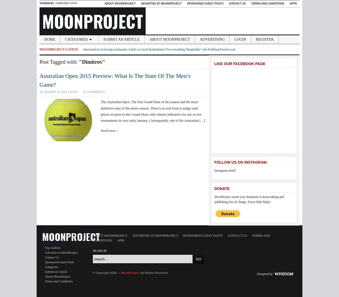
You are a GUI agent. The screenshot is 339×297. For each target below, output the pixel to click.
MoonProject (92, 21)
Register (265, 39)
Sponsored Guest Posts (205, 3)
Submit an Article (121, 39)
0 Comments (96, 92)
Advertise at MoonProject (161, 3)
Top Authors (53, 248)
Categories (79, 39)
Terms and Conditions (267, 3)
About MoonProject (120, 3)
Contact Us (237, 3)
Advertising (212, 39)
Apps (293, 3)
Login (240, 39)
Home (49, 39)
